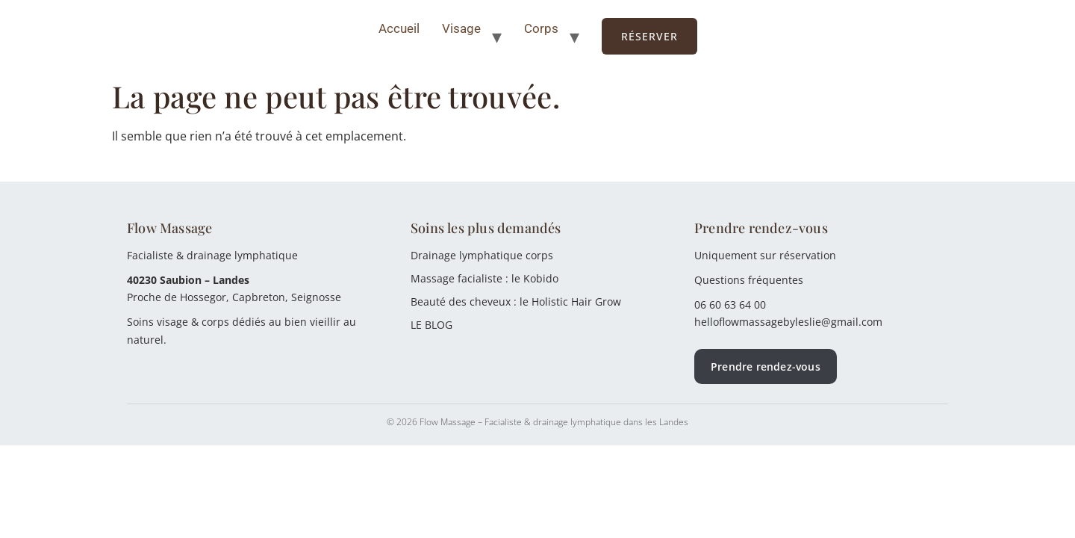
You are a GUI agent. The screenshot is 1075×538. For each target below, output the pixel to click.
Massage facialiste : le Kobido (484, 278)
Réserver (649, 36)
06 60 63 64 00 (730, 304)
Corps (541, 28)
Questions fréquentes (748, 280)
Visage (461, 28)
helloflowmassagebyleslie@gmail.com (788, 322)
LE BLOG (431, 325)
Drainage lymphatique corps (482, 255)
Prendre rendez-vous (765, 366)
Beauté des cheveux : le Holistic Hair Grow (516, 301)
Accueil (399, 28)
